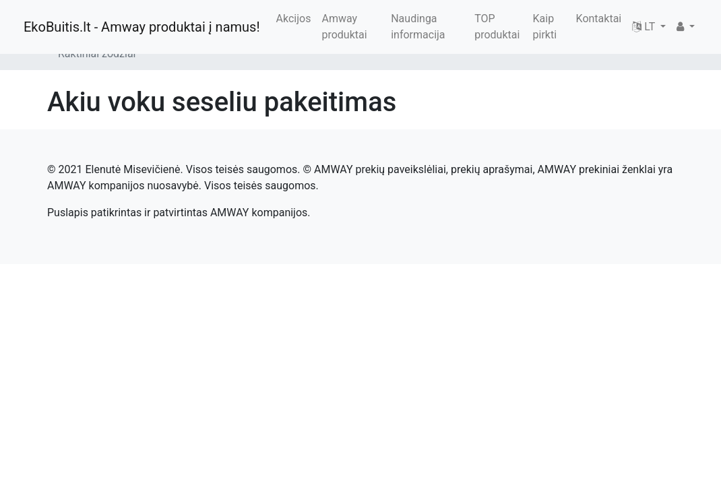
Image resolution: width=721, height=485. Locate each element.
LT (645, 26)
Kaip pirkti (545, 26)
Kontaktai (599, 18)
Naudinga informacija (418, 26)
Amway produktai (344, 26)
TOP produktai (497, 26)
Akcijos (293, 18)
